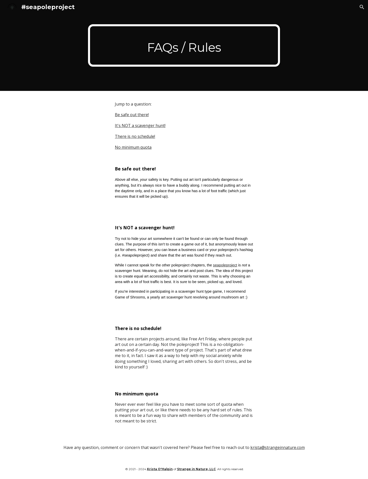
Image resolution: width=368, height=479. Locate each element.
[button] (362, 7)
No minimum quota (133, 147)
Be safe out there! (132, 114)
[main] (184, 45)
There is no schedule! (135, 136)
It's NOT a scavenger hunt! (140, 125)
